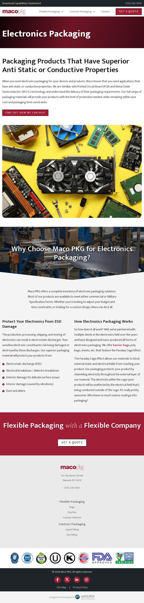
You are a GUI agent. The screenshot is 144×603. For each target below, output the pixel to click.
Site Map (61, 587)
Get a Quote (128, 11)
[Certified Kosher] (55, 558)
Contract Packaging (82, 12)
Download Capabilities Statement (21, 3)
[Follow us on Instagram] (86, 579)
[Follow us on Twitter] (67, 579)
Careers (105, 11)
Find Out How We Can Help (25, 113)
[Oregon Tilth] (41, 558)
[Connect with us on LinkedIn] (77, 579)
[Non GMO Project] (125, 558)
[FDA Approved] (102, 558)
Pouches (72, 512)
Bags (72, 507)
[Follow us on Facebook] (57, 579)
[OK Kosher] (69, 558)
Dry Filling (72, 535)
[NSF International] (14, 558)
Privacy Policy (80, 587)
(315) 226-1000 (133, 3)
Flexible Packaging (51, 12)
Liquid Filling (72, 529)
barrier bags (121, 345)
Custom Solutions (72, 517)
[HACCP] (83, 558)
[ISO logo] (27, 558)
